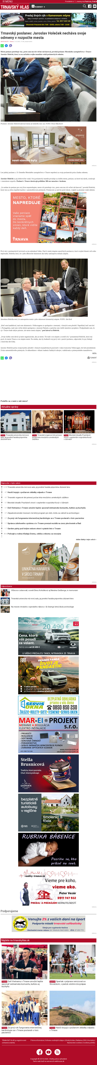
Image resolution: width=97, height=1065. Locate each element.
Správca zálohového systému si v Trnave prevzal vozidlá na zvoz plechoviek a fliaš (44, 523)
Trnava (12, 41)
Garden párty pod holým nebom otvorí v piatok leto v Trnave (34, 528)
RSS (85, 1040)
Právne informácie (37, 1040)
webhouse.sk (59, 1061)
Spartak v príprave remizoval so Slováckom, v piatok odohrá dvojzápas (68, 982)
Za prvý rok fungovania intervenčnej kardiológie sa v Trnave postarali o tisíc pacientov (46, 518)
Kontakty (91, 1040)
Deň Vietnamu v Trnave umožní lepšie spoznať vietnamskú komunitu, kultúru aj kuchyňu (47, 508)
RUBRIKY (38, 6)
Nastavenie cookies (74, 1043)
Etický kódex (70, 1040)
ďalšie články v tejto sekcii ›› (86, 539)
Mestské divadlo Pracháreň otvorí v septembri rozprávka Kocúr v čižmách (78, 437)
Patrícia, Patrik (91, 1)
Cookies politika (89, 1043)
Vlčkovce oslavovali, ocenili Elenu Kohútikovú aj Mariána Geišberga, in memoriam (44, 590)
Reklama (79, 1040)
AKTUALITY (5, 41)
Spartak (52, 982)
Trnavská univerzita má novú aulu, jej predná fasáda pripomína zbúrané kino (15, 437)
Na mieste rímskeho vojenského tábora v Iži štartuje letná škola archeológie (42, 607)
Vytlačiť (92, 358)
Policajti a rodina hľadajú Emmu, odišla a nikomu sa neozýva (34, 534)
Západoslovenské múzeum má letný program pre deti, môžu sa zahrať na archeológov (43, 513)
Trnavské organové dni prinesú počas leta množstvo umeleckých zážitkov (47, 437)
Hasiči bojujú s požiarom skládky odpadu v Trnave (30, 492)
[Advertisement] (22, 381)
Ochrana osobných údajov (54, 1040)
